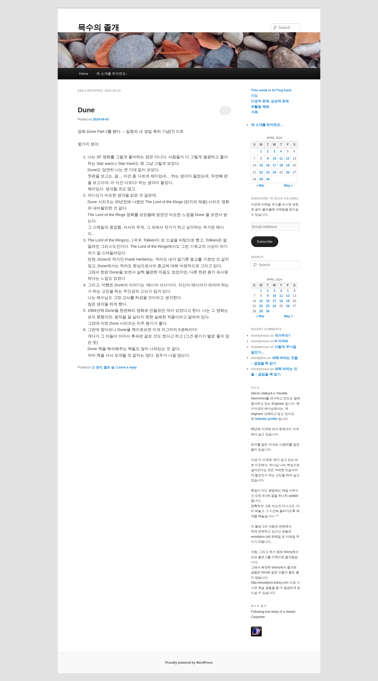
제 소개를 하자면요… (112, 74)
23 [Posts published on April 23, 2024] (267, 172)
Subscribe (264, 242)
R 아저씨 (281, 341)
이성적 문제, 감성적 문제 (270, 101)
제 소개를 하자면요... (267, 125)
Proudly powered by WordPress (189, 662)
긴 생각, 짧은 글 (103, 367)
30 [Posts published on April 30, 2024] (267, 179)
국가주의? (282, 335)
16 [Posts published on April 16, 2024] (267, 165)
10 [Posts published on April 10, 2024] (274, 158)
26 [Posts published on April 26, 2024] (287, 172)
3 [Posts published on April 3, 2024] (274, 151)
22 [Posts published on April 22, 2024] (261, 172)
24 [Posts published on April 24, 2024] (274, 172)
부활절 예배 (260, 107)
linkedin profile (266, 419)
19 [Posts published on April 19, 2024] (287, 165)
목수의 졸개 (98, 27)
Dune (86, 110)
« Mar (260, 185)
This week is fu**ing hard (271, 90)
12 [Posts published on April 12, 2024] (287, 158)
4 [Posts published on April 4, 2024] (281, 151)
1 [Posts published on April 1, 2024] (261, 151)
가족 (254, 112)
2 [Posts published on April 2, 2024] (268, 151)
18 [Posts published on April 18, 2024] (281, 165)
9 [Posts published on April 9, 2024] (268, 158)
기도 (254, 96)
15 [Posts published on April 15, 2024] (261, 165)
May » (288, 185)
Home (83, 74)
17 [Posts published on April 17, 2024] (274, 165)
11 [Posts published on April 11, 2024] (281, 158)
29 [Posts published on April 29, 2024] (261, 179)
